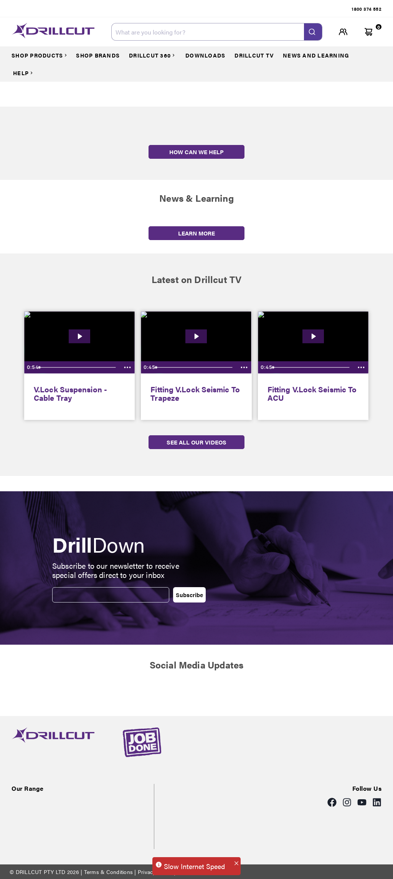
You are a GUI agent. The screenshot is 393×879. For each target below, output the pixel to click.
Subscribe (189, 595)
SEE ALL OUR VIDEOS (196, 442)
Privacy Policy (155, 872)
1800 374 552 (366, 8)
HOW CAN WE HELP (196, 152)
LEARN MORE (196, 233)
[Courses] (43, 55)
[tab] (366, 9)
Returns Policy (194, 872)
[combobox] (216, 32)
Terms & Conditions (108, 872)
